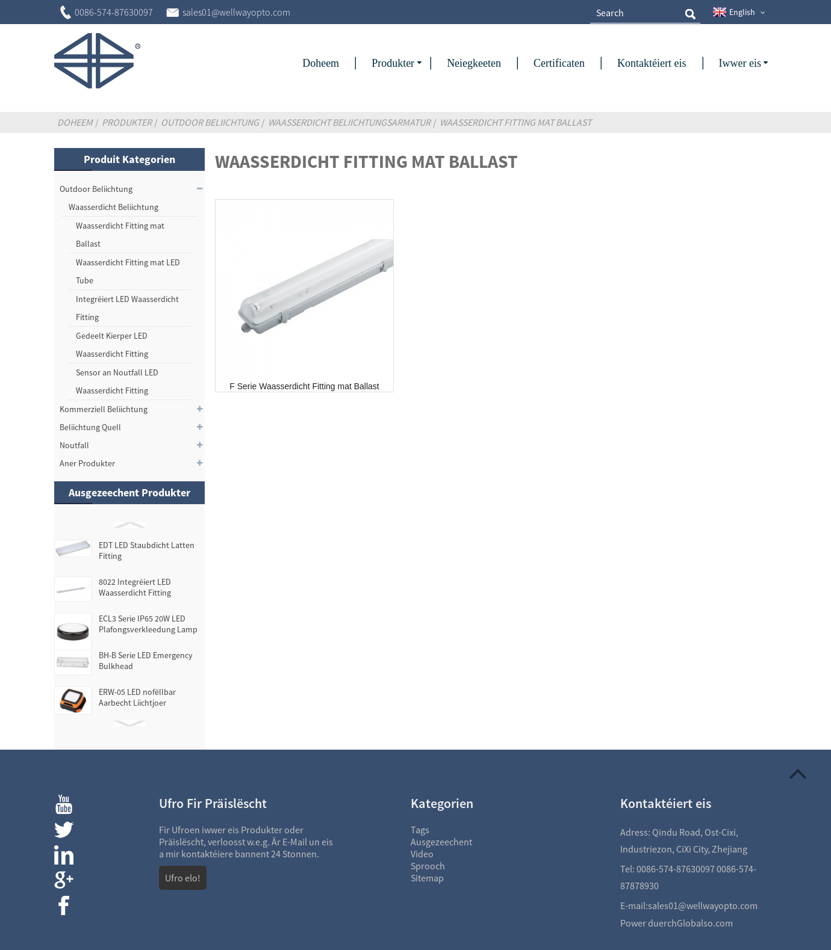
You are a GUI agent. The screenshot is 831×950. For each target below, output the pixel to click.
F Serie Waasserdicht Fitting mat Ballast (304, 386)
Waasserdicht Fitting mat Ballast (515, 122)
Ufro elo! (183, 878)
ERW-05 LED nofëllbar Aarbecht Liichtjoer (137, 697)
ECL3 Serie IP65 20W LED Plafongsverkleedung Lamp (148, 624)
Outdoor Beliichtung (210, 122)
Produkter (127, 122)
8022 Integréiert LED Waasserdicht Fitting (135, 587)
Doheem (75, 122)
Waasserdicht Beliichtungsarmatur (349, 122)
